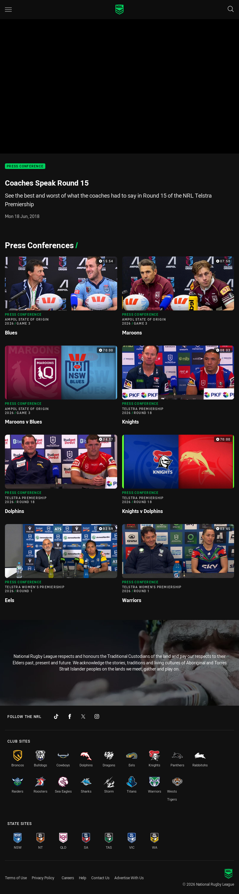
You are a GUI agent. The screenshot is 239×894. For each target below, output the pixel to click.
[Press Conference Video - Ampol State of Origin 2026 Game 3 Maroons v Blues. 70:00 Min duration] (61, 388)
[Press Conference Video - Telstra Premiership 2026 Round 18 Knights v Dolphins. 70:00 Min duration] (178, 477)
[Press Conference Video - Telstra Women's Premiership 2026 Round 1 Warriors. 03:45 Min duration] (178, 566)
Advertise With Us (129, 877)
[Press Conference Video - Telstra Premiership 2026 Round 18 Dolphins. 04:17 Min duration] (61, 477)
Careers (68, 877)
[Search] (230, 9)
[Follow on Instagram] (96, 716)
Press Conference (25, 166)
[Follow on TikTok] (56, 716)
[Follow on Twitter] (83, 716)
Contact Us (100, 877)
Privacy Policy (43, 877)
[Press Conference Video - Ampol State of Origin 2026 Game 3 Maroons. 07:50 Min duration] (178, 298)
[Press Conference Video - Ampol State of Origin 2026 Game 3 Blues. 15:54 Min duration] (61, 298)
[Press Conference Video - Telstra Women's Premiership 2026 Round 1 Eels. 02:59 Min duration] (61, 566)
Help (82, 877)
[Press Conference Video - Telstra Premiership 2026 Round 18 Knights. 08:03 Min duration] (178, 388)
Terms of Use (16, 877)
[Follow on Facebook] (69, 716)
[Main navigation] (8, 9)
